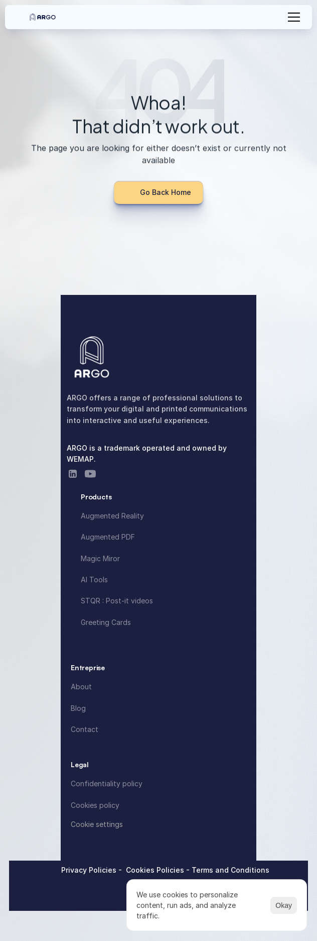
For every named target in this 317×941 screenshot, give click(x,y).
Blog (78, 708)
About (81, 686)
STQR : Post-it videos (117, 600)
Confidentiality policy (106, 783)
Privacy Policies (89, 870)
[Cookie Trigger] (97, 824)
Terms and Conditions (230, 870)
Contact (84, 729)
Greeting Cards (106, 622)
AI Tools (94, 579)
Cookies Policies (156, 870)
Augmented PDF (108, 537)
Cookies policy (95, 805)
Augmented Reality (112, 515)
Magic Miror (100, 558)
